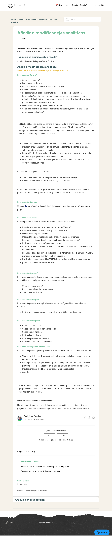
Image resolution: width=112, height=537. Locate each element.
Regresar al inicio (26, 451)
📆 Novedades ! (62, 5)
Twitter (89, 418)
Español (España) (79, 5)
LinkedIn (93, 418)
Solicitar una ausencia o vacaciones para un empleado (45, 467)
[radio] (49, 435)
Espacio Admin (31, 19)
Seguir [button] (24, 38)
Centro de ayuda (17, 19)
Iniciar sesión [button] (98, 5)
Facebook (85, 418)
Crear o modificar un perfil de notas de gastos (41, 471)
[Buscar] (82, 19)
